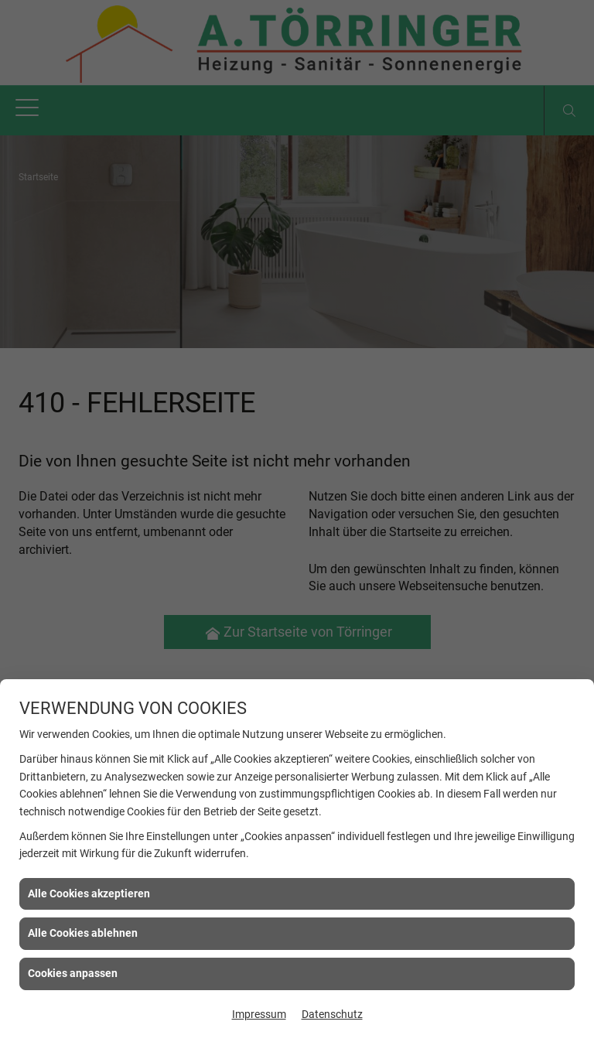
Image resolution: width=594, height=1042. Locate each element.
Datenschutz (332, 1014)
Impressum (259, 1014)
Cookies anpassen (73, 973)
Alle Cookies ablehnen (83, 933)
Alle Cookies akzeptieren (89, 893)
